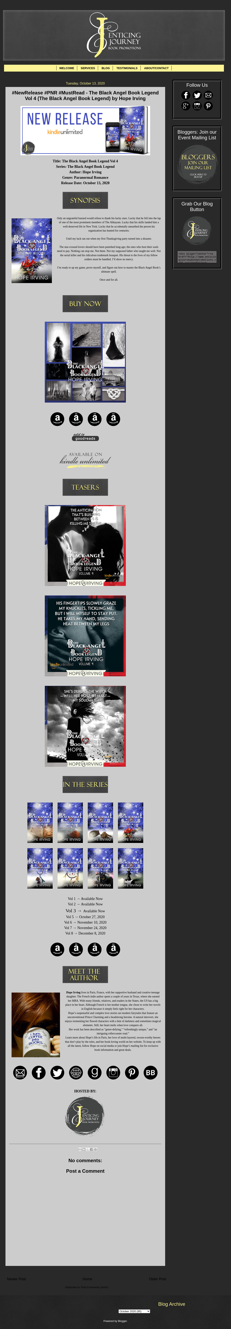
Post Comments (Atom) (94, 1287)
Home (87, 1279)
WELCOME (66, 68)
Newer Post (16, 1279)
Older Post (157, 1279)
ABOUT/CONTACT (156, 68)
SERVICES (88, 68)
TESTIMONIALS (126, 68)
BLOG (106, 68)
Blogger (122, 1321)
